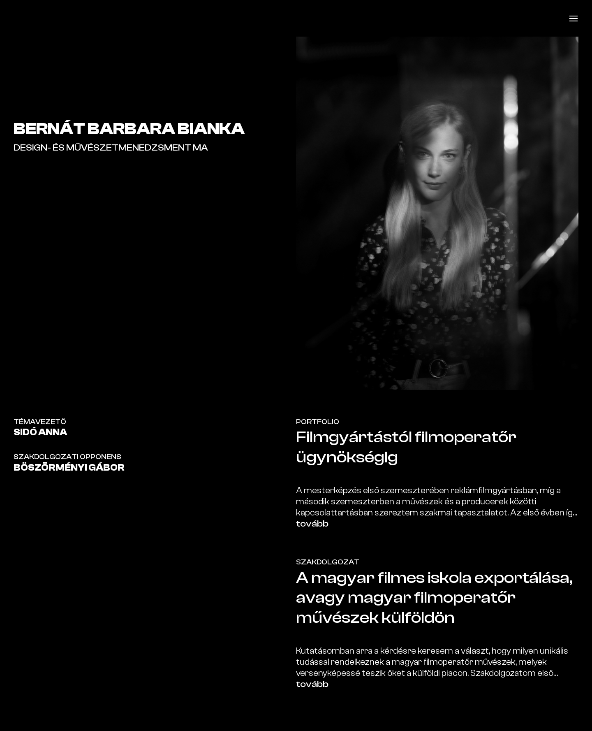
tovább (312, 523)
